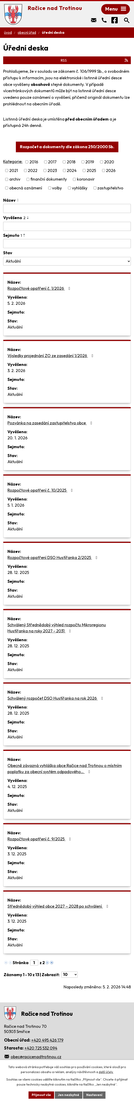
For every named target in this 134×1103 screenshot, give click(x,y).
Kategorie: (12, 161)
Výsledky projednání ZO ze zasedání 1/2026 (51, 355)
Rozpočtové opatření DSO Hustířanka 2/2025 (53, 557)
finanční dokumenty (48, 179)
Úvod (8, 32)
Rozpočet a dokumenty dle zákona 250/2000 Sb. (67, 146)
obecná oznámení (25, 188)
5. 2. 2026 (16, 303)
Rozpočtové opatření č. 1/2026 (39, 288)
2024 (72, 170)
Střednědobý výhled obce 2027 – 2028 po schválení (58, 906)
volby (57, 188)
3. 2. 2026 (16, 370)
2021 (13, 170)
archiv (14, 179)
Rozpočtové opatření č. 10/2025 (40, 490)
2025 (91, 170)
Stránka (21, 962)
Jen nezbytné (68, 1095)
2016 (33, 161)
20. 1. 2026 (17, 437)
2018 (71, 161)
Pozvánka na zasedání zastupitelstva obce (50, 423)
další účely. (106, 1072)
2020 (109, 161)
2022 (32, 170)
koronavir (86, 179)
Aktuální (15, 327)
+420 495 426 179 (47, 1040)
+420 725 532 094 (40, 1048)
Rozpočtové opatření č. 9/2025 (40, 839)
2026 (110, 170)
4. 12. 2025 (17, 786)
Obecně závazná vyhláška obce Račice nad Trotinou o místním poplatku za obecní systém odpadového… (64, 768)
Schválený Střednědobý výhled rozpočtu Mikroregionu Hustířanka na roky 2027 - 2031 (56, 628)
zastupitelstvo (110, 188)
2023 (52, 170)
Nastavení (94, 1095)
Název (9, 200)
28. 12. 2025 (18, 572)
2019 (89, 161)
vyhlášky (79, 188)
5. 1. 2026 (15, 505)
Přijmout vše (41, 1095)
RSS (95, 60)
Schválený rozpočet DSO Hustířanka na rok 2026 (56, 698)
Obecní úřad (27, 32)
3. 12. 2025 (16, 853)
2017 (52, 161)
